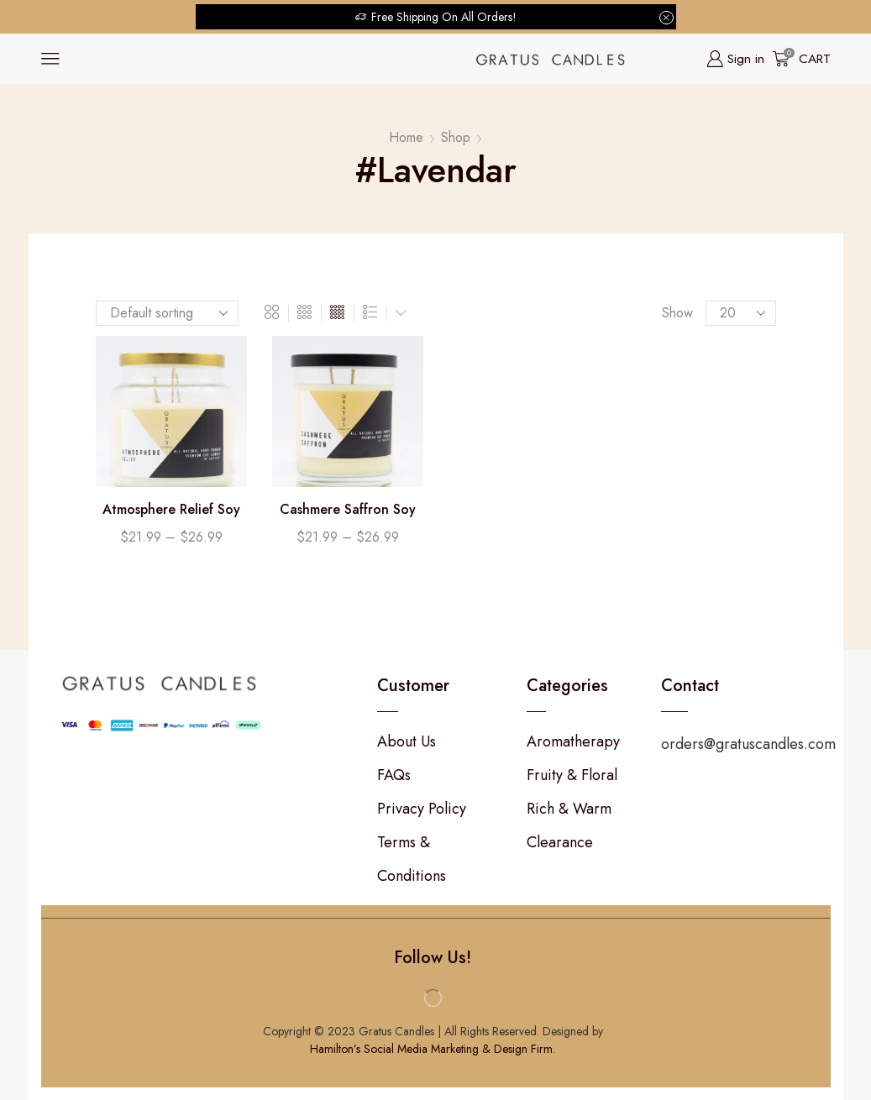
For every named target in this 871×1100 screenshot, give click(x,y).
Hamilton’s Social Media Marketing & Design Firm (431, 1048)
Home (406, 137)
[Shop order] (167, 313)
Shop (455, 137)
